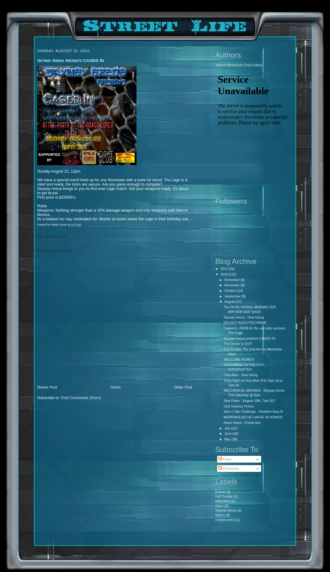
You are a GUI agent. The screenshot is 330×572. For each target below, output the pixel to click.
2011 (225, 269)
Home (115, 387)
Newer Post (47, 387)
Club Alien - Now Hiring (241, 375)
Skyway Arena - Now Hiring (244, 317)
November (232, 285)
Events (220, 492)
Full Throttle (224, 496)
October (230, 291)
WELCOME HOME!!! (239, 359)
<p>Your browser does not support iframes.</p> (252, 131)
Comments (228, 468)
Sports (220, 515)
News (219, 506)
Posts (224, 459)
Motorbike (222, 501)
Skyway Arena (225, 510)
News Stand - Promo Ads (242, 423)
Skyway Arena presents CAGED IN (249, 338)
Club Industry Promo (239, 406)
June (228, 433)
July (227, 428)
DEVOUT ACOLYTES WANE (245, 322)
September (232, 296)
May (227, 439)
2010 (225, 274)
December (232, 280)
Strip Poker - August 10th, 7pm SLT (250, 401)
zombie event (225, 519)
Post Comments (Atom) (81, 398)
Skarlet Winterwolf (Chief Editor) (238, 65)
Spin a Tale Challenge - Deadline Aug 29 (253, 411)
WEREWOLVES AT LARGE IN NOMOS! (253, 417)
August (229, 301)
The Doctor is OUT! (238, 343)
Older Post (183, 387)
